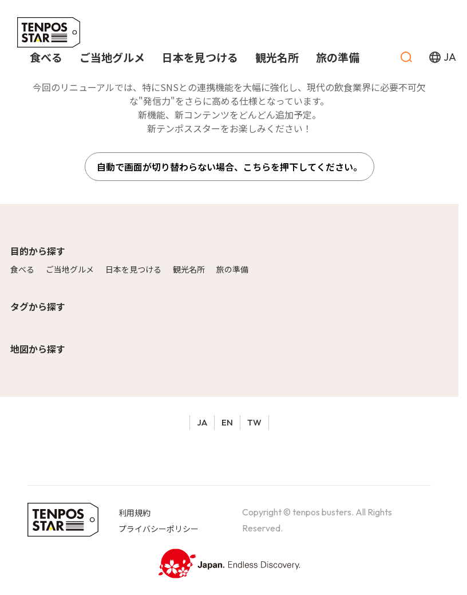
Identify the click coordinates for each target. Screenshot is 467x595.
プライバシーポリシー (158, 528)
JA (202, 422)
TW (254, 422)
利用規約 (134, 512)
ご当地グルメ (70, 269)
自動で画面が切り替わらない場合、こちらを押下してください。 (229, 167)
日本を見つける (133, 269)
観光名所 (189, 269)
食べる (22, 269)
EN (227, 422)
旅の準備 (232, 269)
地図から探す (37, 349)
